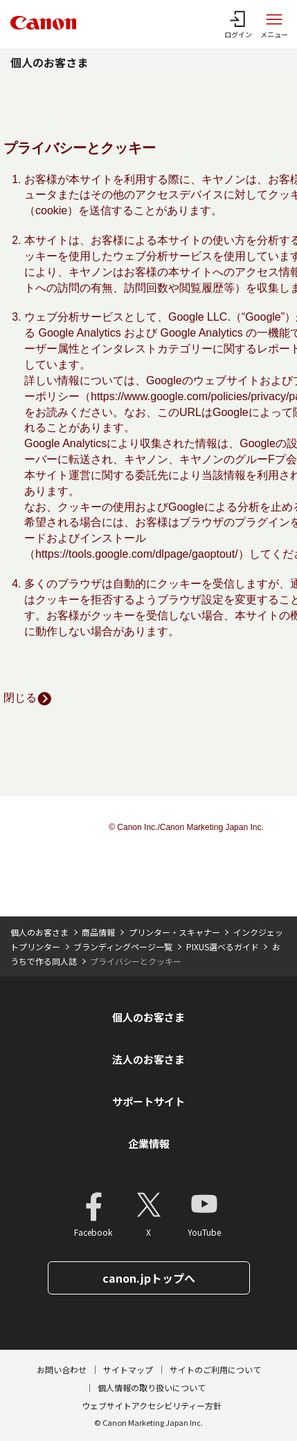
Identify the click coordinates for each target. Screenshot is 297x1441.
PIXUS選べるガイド (222, 946)
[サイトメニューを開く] (274, 24)
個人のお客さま (49, 62)
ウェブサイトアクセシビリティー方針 (152, 1405)
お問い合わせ (62, 1369)
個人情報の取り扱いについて (152, 1387)
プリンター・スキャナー (174, 932)
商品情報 (98, 932)
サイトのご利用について (215, 1369)
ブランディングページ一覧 (122, 946)
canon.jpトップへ (148, 1278)
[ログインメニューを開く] (238, 24)
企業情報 (149, 1143)
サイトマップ (128, 1369)
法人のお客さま (148, 1059)
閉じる (28, 698)
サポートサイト (148, 1101)
